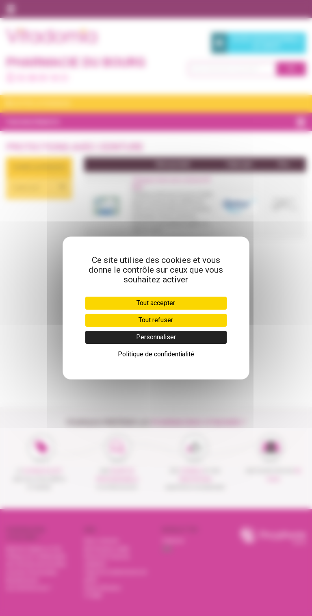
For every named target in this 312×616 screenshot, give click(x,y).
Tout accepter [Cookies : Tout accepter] (155, 303)
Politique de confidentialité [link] (156, 354)
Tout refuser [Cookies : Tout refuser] (156, 320)
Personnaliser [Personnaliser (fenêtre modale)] (156, 337)
